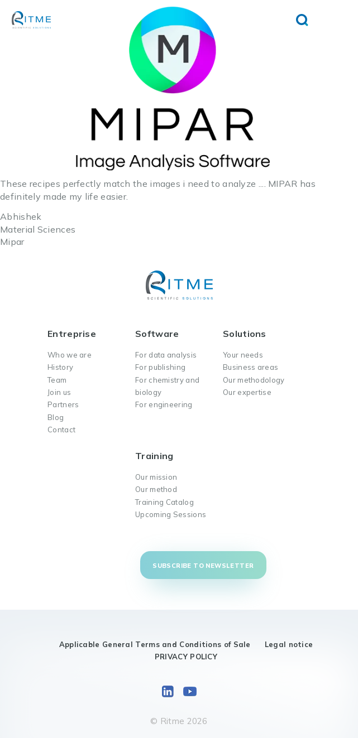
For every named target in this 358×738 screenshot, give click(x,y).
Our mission (156, 476)
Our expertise (247, 392)
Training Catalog (164, 502)
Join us (59, 392)
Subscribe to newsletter (203, 566)
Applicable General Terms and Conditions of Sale (155, 644)
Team (56, 379)
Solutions (244, 333)
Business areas (250, 367)
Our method (156, 489)
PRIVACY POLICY (186, 656)
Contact (61, 429)
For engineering (164, 404)
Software (157, 333)
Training (154, 455)
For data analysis (166, 354)
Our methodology (254, 379)
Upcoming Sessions (170, 514)
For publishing (160, 367)
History (60, 367)
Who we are (69, 354)
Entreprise (71, 333)
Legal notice (289, 644)
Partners (63, 404)
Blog (55, 417)
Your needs (243, 354)
